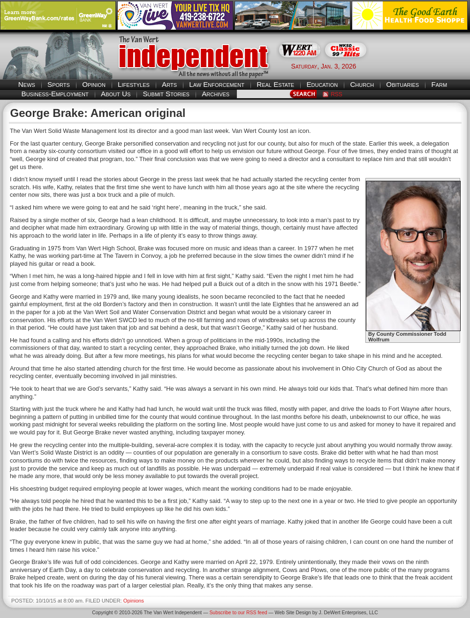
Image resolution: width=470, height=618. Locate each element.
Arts (169, 84)
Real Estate (275, 84)
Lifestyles (134, 84)
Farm (439, 84)
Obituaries (402, 84)
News (26, 84)
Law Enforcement (216, 84)
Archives (215, 94)
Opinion (94, 84)
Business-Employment (55, 94)
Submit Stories (166, 94)
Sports (58, 84)
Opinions (133, 600)
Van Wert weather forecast (423, 65)
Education (322, 84)
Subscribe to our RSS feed (238, 612)
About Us (115, 94)
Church (362, 84)
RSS (336, 94)
